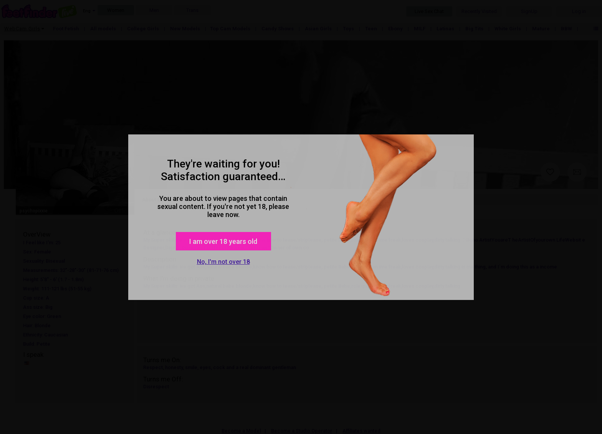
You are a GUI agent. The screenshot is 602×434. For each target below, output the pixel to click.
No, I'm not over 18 (223, 261)
